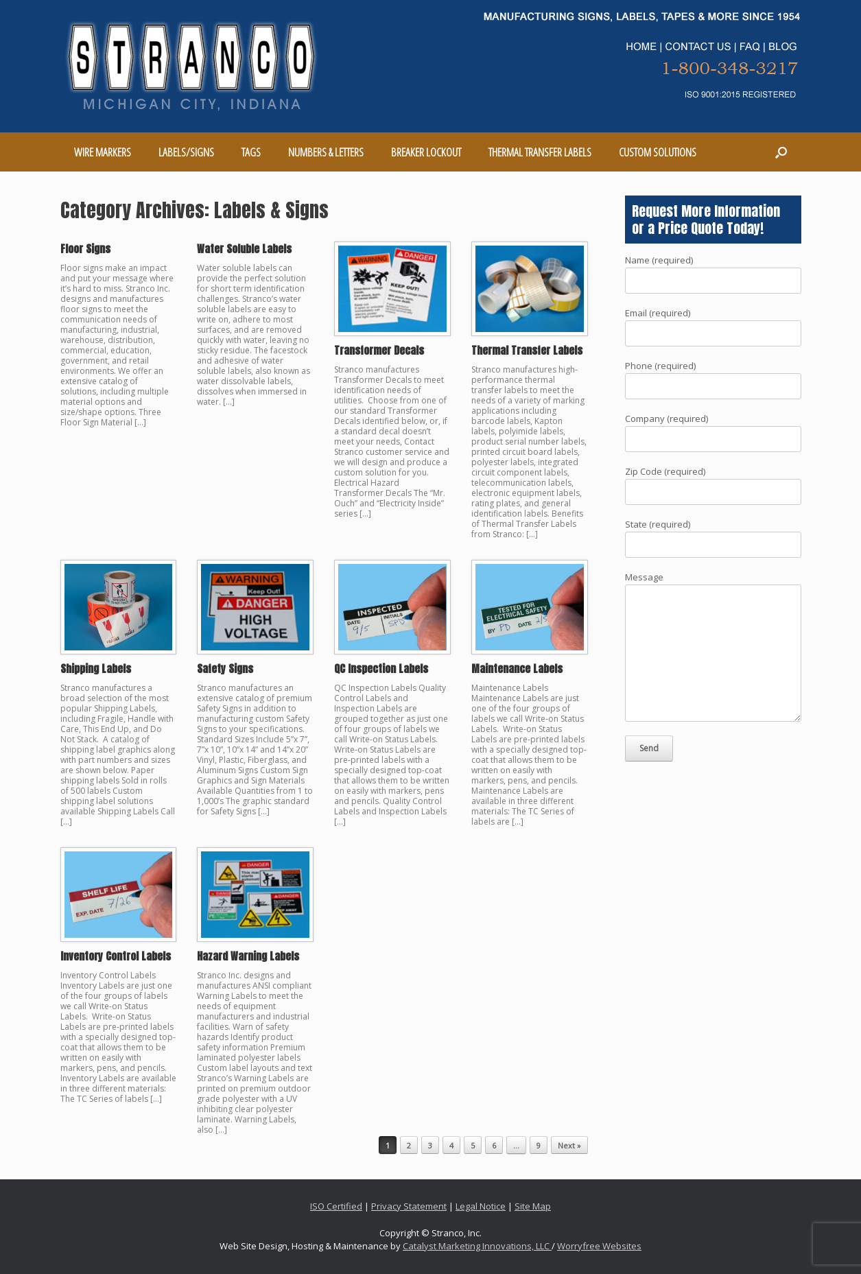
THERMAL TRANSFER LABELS (539, 152)
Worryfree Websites (599, 1246)
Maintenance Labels (517, 668)
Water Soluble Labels (244, 249)
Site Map (533, 1206)
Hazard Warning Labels (248, 956)
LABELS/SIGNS (186, 152)
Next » (569, 1145)
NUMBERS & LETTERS (326, 152)
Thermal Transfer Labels (526, 350)
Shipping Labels (95, 668)
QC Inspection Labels (381, 668)
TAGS (251, 152)
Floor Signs (85, 249)
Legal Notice (481, 1206)
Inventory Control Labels (115, 956)
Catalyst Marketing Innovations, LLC (477, 1246)
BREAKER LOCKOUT (426, 152)
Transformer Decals (379, 350)
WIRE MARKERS (102, 152)
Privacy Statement (409, 1206)
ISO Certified (336, 1206)
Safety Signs (225, 668)
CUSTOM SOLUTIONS (657, 152)
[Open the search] (781, 152)
